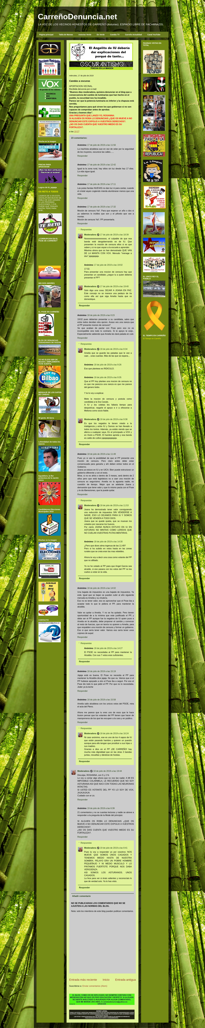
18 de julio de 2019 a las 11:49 (101, 454)
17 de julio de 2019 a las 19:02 (108, 265)
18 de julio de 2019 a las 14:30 (108, 541)
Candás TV (114, 35)
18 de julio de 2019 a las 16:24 (114, 733)
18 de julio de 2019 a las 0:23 (101, 315)
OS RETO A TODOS (48, 191)
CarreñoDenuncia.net (77, 16)
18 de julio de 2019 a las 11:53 (114, 505)
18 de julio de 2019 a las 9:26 (107, 365)
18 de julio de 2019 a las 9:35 (107, 377)
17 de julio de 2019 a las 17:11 (101, 184)
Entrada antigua (125, 979)
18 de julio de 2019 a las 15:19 (101, 671)
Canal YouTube (153, 35)
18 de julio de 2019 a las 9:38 (113, 419)
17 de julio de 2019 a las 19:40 (114, 286)
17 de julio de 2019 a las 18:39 (114, 235)
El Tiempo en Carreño (152, 338)
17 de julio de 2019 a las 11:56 (101, 145)
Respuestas (86, 229)
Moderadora (90, 235)
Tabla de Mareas (66, 35)
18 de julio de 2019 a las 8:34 (113, 349)
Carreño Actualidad (133, 35)
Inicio (106, 979)
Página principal (46, 35)
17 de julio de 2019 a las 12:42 (101, 165)
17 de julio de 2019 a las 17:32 (101, 207)
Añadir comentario (81, 896)
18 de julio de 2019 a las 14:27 (108, 648)
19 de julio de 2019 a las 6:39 (101, 808)
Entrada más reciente (83, 979)
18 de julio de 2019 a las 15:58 (101, 700)
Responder (82, 156)
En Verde (101, 35)
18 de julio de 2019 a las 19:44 (107, 771)
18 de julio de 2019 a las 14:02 (101, 588)
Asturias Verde (84, 35)
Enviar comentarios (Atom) (94, 986)
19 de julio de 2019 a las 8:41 (113, 848)
